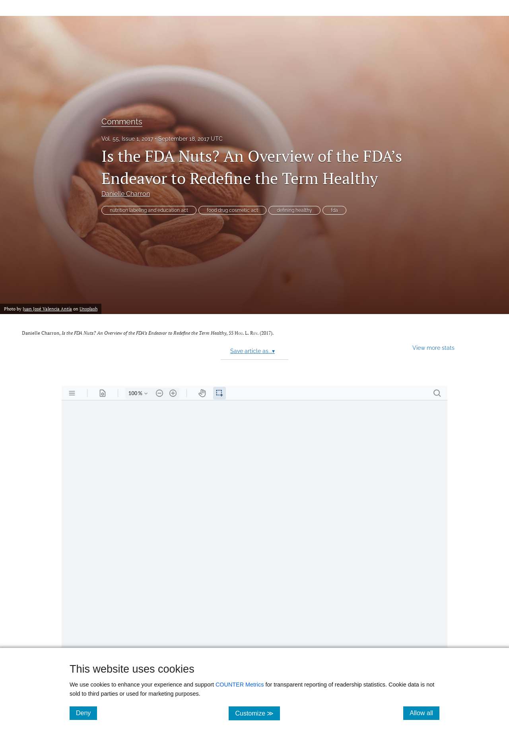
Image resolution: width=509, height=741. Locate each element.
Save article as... (252, 351)
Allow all (424, 712)
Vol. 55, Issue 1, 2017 (127, 139)
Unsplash (88, 309)
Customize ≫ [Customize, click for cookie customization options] (257, 713)
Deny (86, 712)
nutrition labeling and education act (149, 210)
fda (334, 210)
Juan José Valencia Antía (47, 309)
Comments (121, 121)
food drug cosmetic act (232, 210)
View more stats (433, 347)
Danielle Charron (125, 194)
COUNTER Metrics (240, 684)
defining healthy (294, 210)
